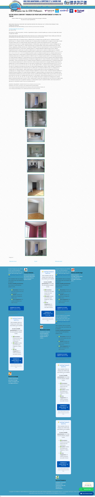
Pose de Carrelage (13, 376)
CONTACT (45, 6)
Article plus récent (12, 261)
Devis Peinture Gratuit (86, 494)
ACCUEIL (24, 6)
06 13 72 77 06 (86, 489)
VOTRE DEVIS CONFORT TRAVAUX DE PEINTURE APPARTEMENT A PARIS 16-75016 (35, 15)
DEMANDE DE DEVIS (52, 7)
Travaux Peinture (28, 273)
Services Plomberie (61, 480)
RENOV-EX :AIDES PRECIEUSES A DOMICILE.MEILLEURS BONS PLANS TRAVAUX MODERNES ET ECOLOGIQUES (37, 491)
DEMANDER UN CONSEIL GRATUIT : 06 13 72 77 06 (15, 308)
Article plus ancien (58, 261)
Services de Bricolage (77, 273)
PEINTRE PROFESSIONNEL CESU (34, 7)
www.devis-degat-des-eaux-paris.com (16, 28)
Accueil (35, 261)
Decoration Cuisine (45, 330)
